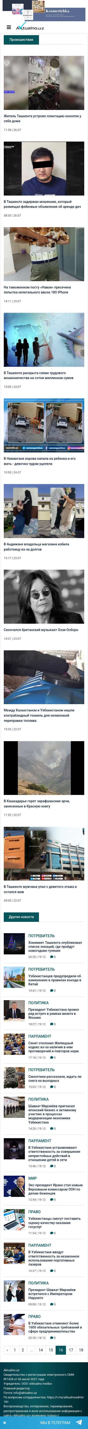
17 (71, 1350)
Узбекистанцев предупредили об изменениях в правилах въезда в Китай (54, 980)
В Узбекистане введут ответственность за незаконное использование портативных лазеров (53, 1258)
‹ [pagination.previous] (7, 1350)
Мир (32, 1178)
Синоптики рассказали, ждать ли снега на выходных (54, 1079)
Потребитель (41, 936)
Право (34, 1212)
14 (40, 1350)
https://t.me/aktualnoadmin (65, 1397)
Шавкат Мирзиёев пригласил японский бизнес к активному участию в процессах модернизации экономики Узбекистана (52, 1114)
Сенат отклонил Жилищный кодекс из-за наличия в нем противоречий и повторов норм (53, 1047)
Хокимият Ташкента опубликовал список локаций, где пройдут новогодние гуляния (55, 947)
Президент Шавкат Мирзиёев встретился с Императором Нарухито (52, 1294)
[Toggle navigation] (9, 27)
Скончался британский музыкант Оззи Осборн (41, 630)
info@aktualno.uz (25, 1393)
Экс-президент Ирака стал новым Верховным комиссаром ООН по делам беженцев (55, 1189)
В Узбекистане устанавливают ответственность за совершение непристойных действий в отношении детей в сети (54, 1154)
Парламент (39, 1036)
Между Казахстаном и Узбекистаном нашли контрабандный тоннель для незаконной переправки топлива (39, 715)
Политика (38, 1003)
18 (81, 1350)
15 (51, 1350)
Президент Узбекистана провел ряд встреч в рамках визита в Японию (53, 1014)
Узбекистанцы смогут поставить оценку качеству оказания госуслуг (54, 1223)
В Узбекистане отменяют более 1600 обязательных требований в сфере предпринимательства (55, 1327)
